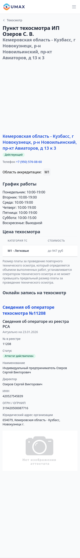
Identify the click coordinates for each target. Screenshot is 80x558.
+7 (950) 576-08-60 (29, 162)
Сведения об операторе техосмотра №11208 (28, 310)
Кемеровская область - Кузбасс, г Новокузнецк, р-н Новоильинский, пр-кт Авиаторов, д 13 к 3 (40, 142)
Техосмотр (12, 20)
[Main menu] (74, 7)
